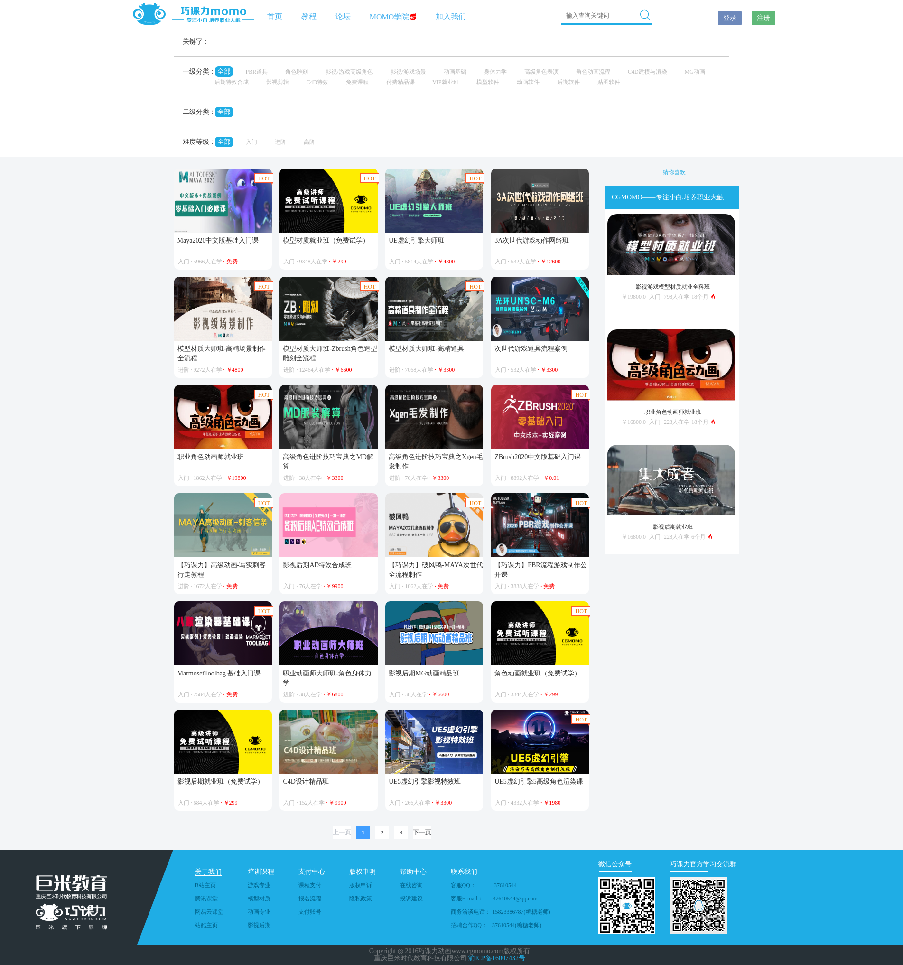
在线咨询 (411, 885)
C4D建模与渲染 (647, 71)
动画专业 (259, 912)
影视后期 (259, 925)
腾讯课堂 (206, 898)
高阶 (309, 142)
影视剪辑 (277, 82)
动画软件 (528, 82)
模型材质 (259, 898)
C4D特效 (318, 82)
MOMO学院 (393, 17)
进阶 (280, 142)
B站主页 (205, 885)
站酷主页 (206, 925)
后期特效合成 (231, 82)
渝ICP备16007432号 (496, 958)
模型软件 (487, 82)
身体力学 (495, 71)
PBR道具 (257, 71)
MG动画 (695, 71)
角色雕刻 (296, 71)
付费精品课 (400, 82)
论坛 (343, 16)
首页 (274, 16)
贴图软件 (608, 82)
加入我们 (451, 16)
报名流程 (309, 898)
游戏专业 (259, 885)
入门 (251, 142)
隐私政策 (360, 898)
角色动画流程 (593, 71)
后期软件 (568, 82)
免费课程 (357, 82)
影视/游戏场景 (408, 71)
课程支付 (309, 885)
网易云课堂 (209, 912)
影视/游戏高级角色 (349, 71)
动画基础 (455, 71)
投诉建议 (411, 898)
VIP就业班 (445, 82)
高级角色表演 (541, 71)
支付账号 (309, 912)
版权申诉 (360, 885)
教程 (309, 16)
